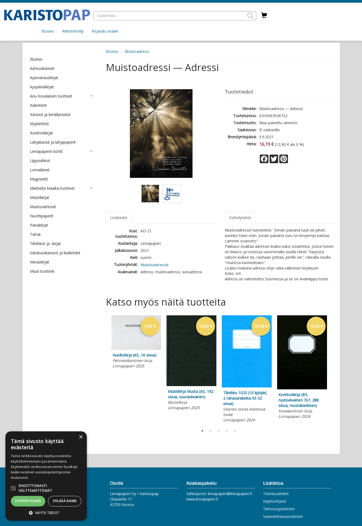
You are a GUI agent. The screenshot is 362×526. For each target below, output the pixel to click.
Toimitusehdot (276, 493)
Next (333, 369)
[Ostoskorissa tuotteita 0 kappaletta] (264, 15)
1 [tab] (202, 431)
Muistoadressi (136, 51)
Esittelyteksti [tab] (240, 217)
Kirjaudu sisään (105, 31)
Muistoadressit (154, 264)
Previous (104, 369)
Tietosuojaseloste (279, 508)
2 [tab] (210, 431)
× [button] (81, 437)
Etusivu (47, 31)
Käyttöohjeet (274, 501)
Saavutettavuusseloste (283, 516)
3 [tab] (218, 431)
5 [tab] (235, 431)
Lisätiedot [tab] (118, 217)
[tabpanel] (136, 343)
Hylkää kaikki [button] (65, 501)
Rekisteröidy (73, 31)
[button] (250, 15)
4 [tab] (226, 431)
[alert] (46, 476)
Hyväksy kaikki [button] (28, 501)
